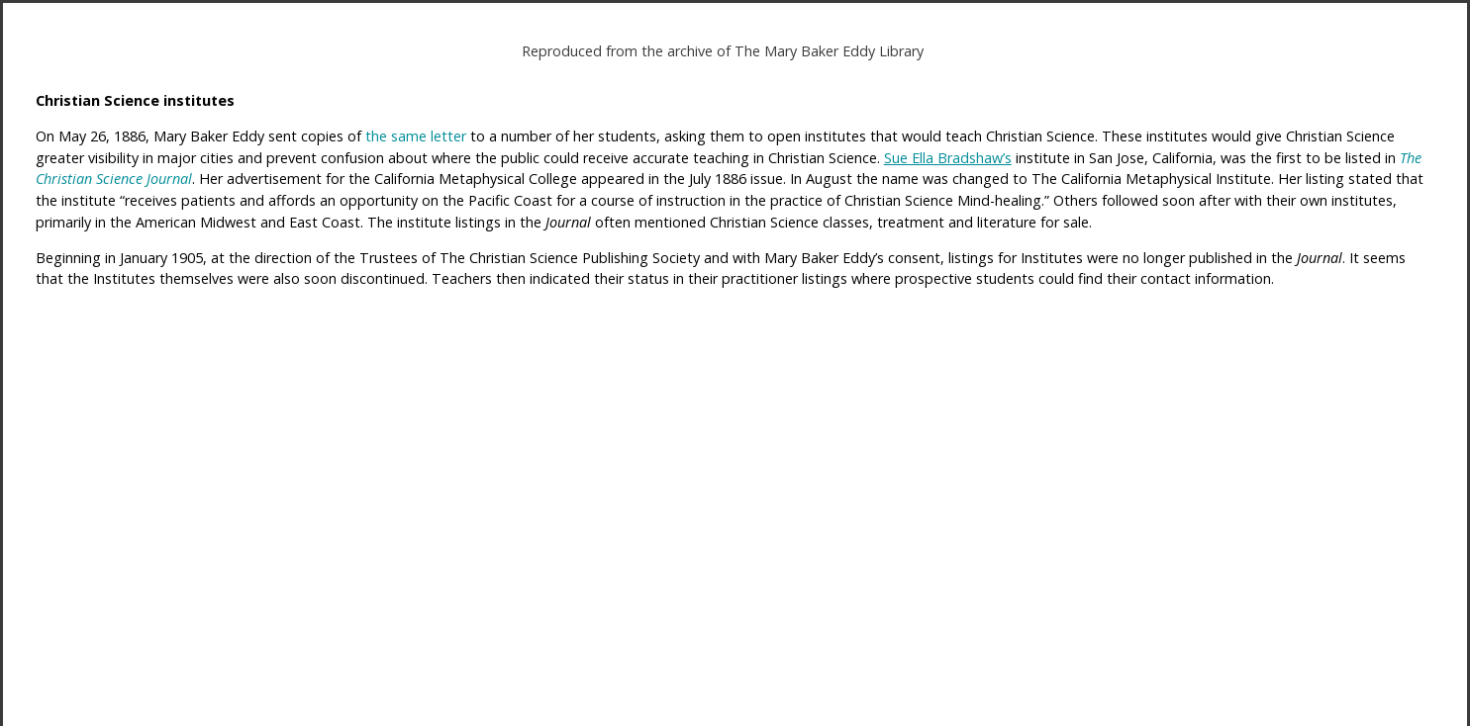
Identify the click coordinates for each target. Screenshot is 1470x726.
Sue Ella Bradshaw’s (948, 157)
